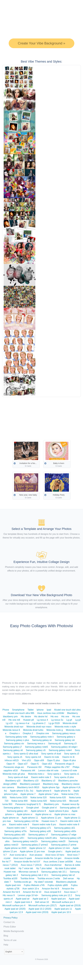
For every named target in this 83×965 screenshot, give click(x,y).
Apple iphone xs (43, 814)
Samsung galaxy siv (14, 743)
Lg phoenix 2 (39, 723)
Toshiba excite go (22, 882)
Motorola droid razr (14, 726)
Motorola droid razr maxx (38, 726)
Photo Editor (10, 926)
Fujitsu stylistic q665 (58, 885)
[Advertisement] (42, 416)
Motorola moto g (55, 730)
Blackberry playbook (66, 882)
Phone (6, 710)
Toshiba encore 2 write (48, 878)
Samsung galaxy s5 (36, 750)
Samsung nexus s (36, 743)
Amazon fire (68, 888)
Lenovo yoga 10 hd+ (28, 895)
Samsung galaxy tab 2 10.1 (34, 875)
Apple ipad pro (58, 899)
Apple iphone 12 (37, 848)
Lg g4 (69, 720)
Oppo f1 (35, 764)
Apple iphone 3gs (51, 787)
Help (6, 944)
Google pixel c (55, 851)
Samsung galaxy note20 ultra (42, 838)
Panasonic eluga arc (14, 767)
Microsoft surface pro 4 (13, 905)
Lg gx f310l (54, 723)
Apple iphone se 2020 (15, 848)
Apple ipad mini (13, 885)
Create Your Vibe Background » (41, 43)
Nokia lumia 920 (39, 801)
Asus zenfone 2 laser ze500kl (58, 861)
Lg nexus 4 (42, 720)
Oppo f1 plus (53, 760)
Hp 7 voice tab (26, 868)
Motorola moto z (36, 774)
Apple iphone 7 (28, 794)
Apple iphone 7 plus (48, 794)
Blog (6, 935)
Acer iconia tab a (18, 855)
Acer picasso (35, 855)
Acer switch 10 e (30, 888)
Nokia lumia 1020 (18, 797)
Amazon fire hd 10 (32, 892)
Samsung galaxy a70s (15, 831)
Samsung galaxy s (66, 737)
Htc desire (26, 716)
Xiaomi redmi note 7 (17, 828)
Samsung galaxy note (16, 737)
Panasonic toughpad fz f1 (28, 804)
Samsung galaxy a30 (40, 831)
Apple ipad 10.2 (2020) (39, 909)
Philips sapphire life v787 (57, 767)
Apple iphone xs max (64, 814)
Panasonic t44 (28, 770)
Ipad (49, 710)
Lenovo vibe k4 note (48, 770)
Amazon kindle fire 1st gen (48, 858)
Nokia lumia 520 (38, 797)
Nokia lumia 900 (19, 801)
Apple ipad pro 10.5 (61, 912)
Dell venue (68, 878)
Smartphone (18, 710)
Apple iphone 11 (30, 818)
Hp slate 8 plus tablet (65, 868)
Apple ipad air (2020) (15, 909)
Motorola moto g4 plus (14, 774)
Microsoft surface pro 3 (63, 902)
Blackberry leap (50, 784)
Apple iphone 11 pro (51, 818)
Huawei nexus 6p (70, 804)
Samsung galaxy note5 (36, 747)
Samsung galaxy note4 (60, 750)
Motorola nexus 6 (11, 730)
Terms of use (10, 940)
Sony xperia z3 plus (64, 777)
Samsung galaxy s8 (69, 807)
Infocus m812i (12, 760)
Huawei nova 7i (49, 821)
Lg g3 (78, 720)
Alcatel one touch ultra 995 (20, 713)
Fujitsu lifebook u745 (34, 885)
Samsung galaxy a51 (64, 828)
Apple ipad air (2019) (70, 905)
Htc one (65, 716)
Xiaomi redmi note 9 (19, 824)
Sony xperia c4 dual (51, 753)
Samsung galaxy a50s (65, 831)
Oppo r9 (10, 764)
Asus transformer (53, 865)
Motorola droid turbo (33, 730)
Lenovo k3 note (69, 770)
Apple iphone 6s (62, 791)
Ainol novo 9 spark (22, 858)
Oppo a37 (23, 764)
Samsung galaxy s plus (17, 740)
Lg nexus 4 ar (22, 723)
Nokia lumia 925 (58, 801)
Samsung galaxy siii (65, 740)
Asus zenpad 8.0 (52, 892)
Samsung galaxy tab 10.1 (54, 872)
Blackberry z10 (31, 780)
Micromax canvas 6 (28, 872)
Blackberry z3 (48, 780)
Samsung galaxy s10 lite (26, 821)
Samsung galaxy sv (13, 807)
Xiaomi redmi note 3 (41, 777)
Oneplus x (14, 733)
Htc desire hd (40, 716)
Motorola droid (70, 723)
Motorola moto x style (65, 726)
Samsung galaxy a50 (14, 834)
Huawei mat (10, 872)
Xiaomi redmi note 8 (69, 824)
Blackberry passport (30, 784)
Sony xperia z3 (71, 753)
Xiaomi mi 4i (68, 757)
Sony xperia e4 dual (18, 777)
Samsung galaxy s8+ (17, 811)
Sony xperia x (54, 774)
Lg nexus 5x (57, 720)
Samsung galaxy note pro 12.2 (56, 895)
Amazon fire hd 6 (11, 892)
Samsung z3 (70, 743)
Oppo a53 (47, 764)
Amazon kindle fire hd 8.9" (27, 861)
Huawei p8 (28, 720)
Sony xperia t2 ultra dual (26, 753)
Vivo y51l (26, 760)
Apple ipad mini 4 (23, 902)
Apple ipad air (23, 899)
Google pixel (32, 807)
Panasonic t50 (34, 767)
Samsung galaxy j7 (12, 747)
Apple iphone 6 (43, 791)
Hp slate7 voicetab (43, 882)
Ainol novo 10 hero (54, 855)
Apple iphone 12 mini (59, 848)
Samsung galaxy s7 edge (64, 834)
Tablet (30, 710)
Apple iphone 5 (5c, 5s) (21, 791)
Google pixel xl (49, 807)
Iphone (40, 710)
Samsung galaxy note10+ (25, 841)
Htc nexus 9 (9, 895)
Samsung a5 (54, 743)
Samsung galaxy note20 (53, 841)
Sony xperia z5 (14, 757)
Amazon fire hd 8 (50, 888)
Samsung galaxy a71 (40, 828)
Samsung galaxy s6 (13, 750)
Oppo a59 (39, 760)
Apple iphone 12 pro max (32, 851)
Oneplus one (42, 733)
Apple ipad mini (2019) (37, 912)
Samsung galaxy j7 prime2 (34, 845)
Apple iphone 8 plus (59, 811)
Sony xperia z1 (71, 774)
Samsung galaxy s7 (38, 834)
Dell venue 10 (42, 902)
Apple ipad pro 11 (63, 909)
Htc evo (54, 716)
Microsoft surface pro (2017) (42, 905)
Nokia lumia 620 (58, 797)
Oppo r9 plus (69, 760)
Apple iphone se (11, 818)
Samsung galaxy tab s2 (63, 875)
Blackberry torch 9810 (28, 787)
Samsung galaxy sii (42, 740)
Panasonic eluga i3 (64, 764)
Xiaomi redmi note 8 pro (44, 824)
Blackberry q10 (12, 780)
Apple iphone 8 (38, 811)
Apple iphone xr (24, 814)
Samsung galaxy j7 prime (63, 845)
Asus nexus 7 (71, 892)
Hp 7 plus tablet (44, 868)
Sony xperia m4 (33, 757)
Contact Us (9, 922)
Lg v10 (9, 723)
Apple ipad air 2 (40, 899)
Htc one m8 (14, 720)
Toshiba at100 (10, 878)
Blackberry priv (51, 804)
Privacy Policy (11, 917)
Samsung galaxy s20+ (13, 838)
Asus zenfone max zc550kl (50, 713)
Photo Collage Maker (11, 3)
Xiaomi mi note (51, 757)
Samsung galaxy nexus (63, 733)
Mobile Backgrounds (14, 931)
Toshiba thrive (27, 878)
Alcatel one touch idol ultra (67, 710)
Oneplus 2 (28, 733)
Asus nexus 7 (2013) (31, 865)
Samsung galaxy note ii (41, 737)
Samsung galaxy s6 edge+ (64, 747)
